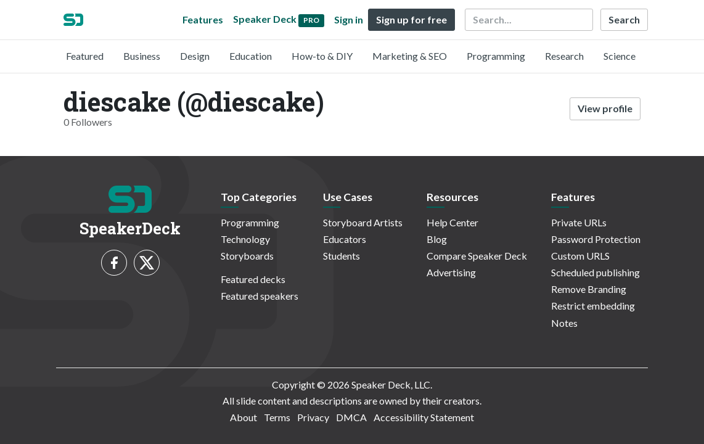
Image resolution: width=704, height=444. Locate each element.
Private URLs (579, 222)
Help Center (452, 222)
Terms (277, 417)
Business (141, 56)
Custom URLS (580, 255)
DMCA (351, 417)
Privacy (313, 417)
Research (564, 56)
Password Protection (596, 239)
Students (341, 255)
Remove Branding (588, 289)
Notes (564, 323)
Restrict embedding (593, 305)
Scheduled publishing (595, 272)
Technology (245, 239)
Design (195, 56)
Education (250, 56)
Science (620, 56)
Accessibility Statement (424, 417)
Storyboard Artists (363, 222)
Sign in (348, 19)
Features (202, 19)
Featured (85, 56)
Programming (496, 56)
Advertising (451, 272)
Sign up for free (411, 19)
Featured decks (253, 279)
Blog (437, 239)
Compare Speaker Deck (477, 255)
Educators (344, 239)
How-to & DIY (322, 56)
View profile (605, 108)
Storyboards (247, 255)
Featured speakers (259, 296)
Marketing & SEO (409, 56)
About (243, 417)
